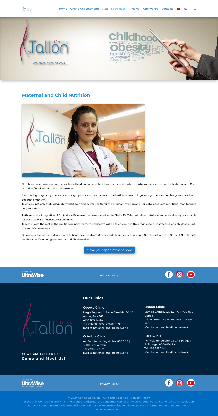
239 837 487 (96, 348)
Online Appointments (84, 9)
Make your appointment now (109, 250)
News (135, 9)
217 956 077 (156, 319)
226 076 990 (113, 324)
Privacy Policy (109, 275)
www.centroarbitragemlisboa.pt (118, 405)
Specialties (118, 9)
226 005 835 (96, 324)
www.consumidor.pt (109, 409)
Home (63, 9)
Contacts (167, 9)
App (105, 9)
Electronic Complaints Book (42, 401)
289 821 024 (157, 348)
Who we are (150, 9)
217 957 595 (173, 319)
